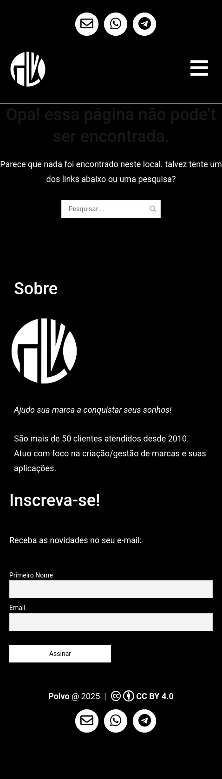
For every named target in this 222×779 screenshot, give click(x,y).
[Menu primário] (199, 68)
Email (17, 607)
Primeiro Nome (31, 575)
